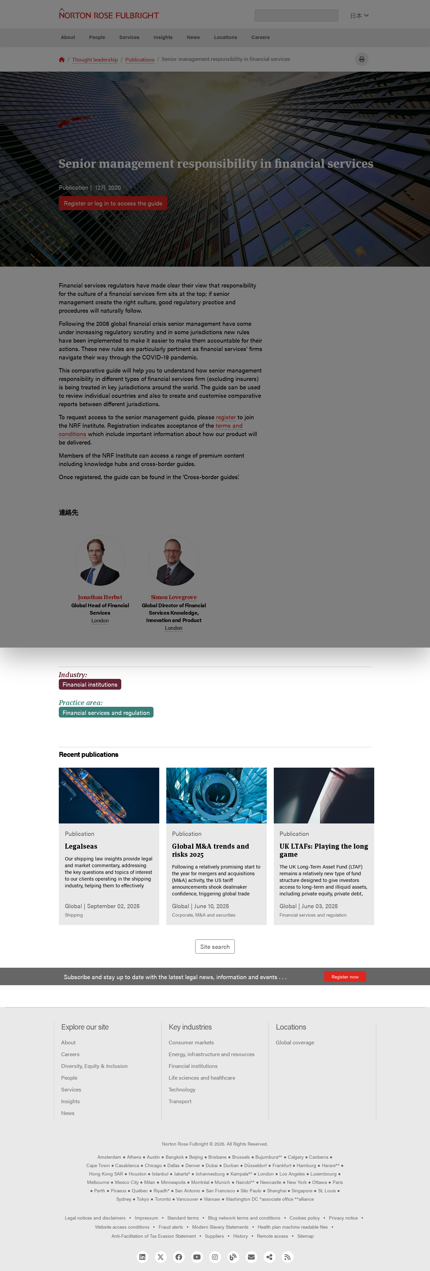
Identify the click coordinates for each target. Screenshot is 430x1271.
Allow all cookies (139, 71)
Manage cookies (219, 71)
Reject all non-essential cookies (300, 71)
